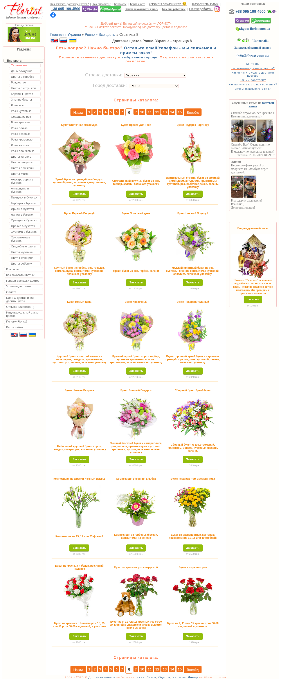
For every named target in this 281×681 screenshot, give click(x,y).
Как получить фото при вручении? (253, 84)
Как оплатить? (101, 4)
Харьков (179, 677)
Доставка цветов (101, 677)
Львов (151, 677)
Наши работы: (201, 9)
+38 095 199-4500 (65, 9)
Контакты (120, 4)
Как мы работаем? (253, 80)
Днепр (193, 677)
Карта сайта (137, 4)
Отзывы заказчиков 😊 (167, 4)
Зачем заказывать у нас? (141, 9)
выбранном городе (139, 57)
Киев (140, 677)
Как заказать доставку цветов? (69, 4)
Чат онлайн (252, 40)
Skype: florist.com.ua (253, 29)
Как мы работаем (174, 9)
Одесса (164, 677)
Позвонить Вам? (205, 4)
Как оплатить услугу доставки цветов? (253, 74)
